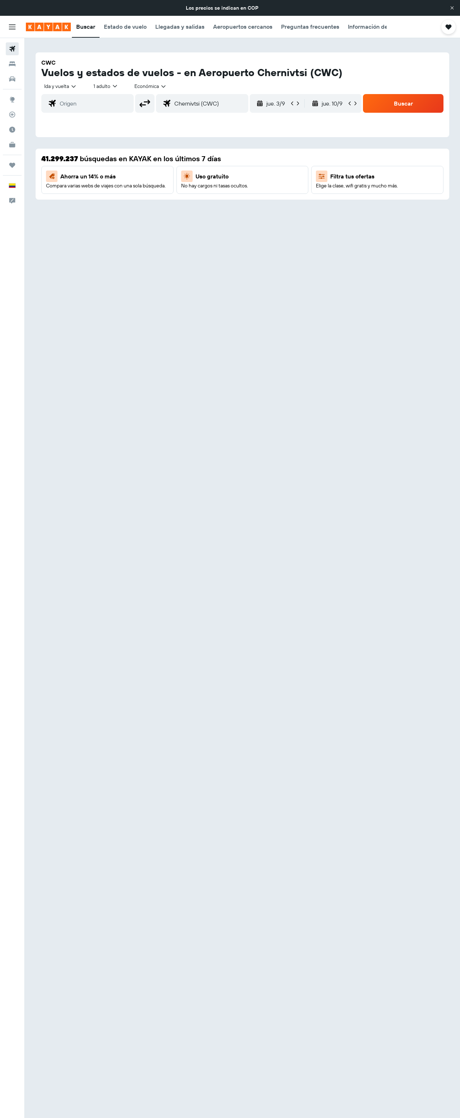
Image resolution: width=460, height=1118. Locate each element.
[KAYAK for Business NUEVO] (12, 145)
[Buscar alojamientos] (12, 64)
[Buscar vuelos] (12, 49)
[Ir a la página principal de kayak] (48, 27)
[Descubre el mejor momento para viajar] (12, 129)
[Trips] (12, 165)
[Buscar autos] (12, 79)
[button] (452, 8)
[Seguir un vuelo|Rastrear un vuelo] (12, 114)
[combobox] (60, 86)
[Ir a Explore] (12, 99)
